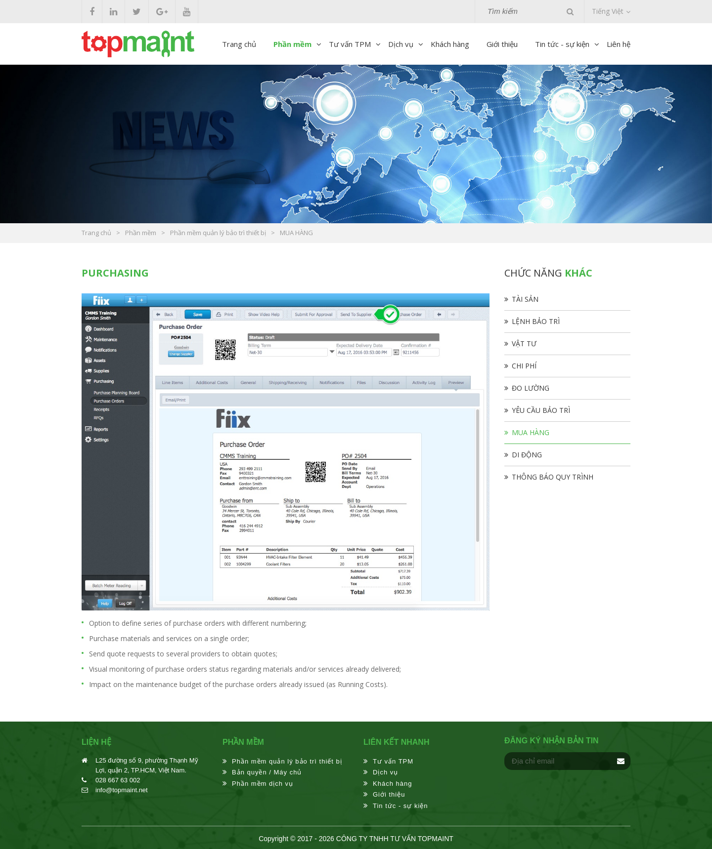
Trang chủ (239, 44)
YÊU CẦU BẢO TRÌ (541, 410)
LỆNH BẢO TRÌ (536, 321)
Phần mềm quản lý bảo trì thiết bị (287, 761)
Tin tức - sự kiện (562, 44)
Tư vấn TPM (350, 44)
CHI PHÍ (524, 365)
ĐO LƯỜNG (530, 388)
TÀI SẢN (525, 299)
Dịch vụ (400, 44)
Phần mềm (292, 44)
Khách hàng (450, 44)
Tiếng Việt (607, 11)
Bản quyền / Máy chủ (267, 772)
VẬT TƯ (524, 343)
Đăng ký (620, 761)
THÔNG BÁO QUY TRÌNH (552, 477)
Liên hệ (618, 44)
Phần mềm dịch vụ (262, 783)
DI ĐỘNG (527, 454)
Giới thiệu (502, 44)
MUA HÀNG (530, 432)
